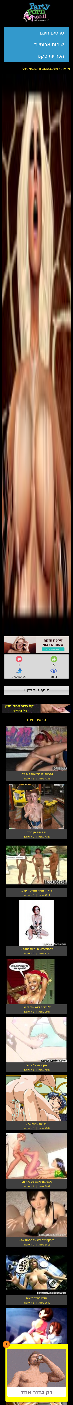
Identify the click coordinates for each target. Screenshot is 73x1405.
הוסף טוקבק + (36, 690)
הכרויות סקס (51, 56)
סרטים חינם (52, 32)
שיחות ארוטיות (49, 44)
